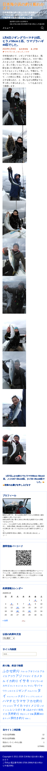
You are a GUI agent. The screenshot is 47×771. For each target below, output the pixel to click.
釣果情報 (24, 49)
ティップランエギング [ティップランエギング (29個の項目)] (34, 697)
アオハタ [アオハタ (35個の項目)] (24, 672)
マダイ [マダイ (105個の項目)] (26, 705)
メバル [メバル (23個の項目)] (7, 710)
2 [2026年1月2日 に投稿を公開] (35, 600)
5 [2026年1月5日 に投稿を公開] (11, 604)
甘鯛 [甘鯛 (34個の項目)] (31, 714)
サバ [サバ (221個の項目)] (37, 685)
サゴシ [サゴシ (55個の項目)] (31, 686)
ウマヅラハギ (10, 52)
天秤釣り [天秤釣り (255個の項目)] (14, 713)
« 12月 (5, 621)
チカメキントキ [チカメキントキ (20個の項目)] (12, 696)
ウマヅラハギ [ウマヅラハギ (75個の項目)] (36, 681)
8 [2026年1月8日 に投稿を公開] (29, 604)
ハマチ (26, 52)
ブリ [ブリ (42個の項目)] (4, 706)
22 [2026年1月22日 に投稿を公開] (29, 611)
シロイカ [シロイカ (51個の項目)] (11, 691)
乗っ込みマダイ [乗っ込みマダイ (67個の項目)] (30, 710)
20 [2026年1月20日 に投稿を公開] (18, 611)
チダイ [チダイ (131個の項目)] (21, 696)
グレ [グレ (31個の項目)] (25, 686)
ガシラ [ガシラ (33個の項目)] (12, 686)
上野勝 (35, 49)
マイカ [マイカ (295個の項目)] (18, 705)
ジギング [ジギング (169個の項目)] (21, 690)
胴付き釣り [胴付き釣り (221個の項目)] (18, 718)
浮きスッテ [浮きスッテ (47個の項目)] (24, 714)
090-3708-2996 (25, 763)
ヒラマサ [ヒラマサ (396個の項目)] (19, 701)
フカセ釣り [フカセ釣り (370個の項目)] (34, 701)
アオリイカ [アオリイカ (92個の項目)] (33, 671)
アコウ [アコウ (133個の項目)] (11, 676)
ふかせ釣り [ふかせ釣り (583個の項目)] (11, 671)
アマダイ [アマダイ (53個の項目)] (27, 676)
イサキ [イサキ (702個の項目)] (24, 681)
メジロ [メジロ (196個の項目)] (35, 705)
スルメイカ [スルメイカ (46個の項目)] (32, 691)
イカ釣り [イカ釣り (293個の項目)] (12, 681)
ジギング (19, 52)
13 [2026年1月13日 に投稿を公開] (18, 608)
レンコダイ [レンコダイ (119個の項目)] (16, 709)
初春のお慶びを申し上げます (18, 485)
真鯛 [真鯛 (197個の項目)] (36, 713)
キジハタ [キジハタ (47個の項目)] (19, 686)
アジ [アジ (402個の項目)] (19, 676)
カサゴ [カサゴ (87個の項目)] (6, 685)
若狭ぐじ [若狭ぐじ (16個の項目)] (28, 718)
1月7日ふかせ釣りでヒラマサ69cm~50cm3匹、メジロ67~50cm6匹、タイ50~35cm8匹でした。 (23, 479)
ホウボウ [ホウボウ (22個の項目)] (10, 706)
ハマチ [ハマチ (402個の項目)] (7, 701)
